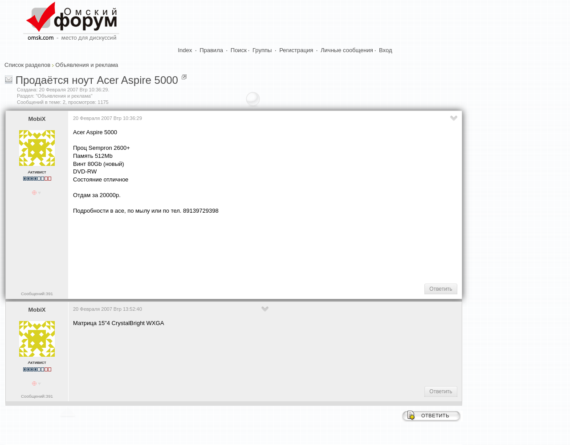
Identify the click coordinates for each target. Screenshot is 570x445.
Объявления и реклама (86, 65)
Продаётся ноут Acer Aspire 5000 (97, 80)
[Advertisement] (235, 248)
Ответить (440, 289)
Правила (211, 50)
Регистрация (296, 50)
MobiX (37, 118)
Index (185, 50)
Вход (385, 50)
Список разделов (27, 65)
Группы (262, 50)
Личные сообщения (347, 50)
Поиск (239, 50)
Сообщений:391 (37, 293)
